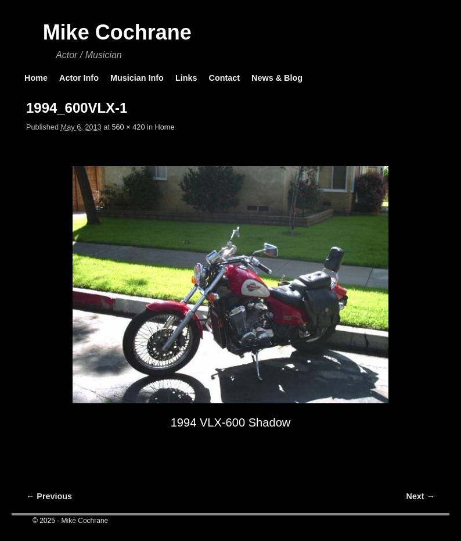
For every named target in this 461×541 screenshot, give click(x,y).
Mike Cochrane (117, 32)
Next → (420, 496)
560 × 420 (128, 127)
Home (36, 78)
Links (186, 78)
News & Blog (276, 78)
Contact (224, 78)
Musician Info (137, 78)
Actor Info (79, 78)
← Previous (49, 496)
